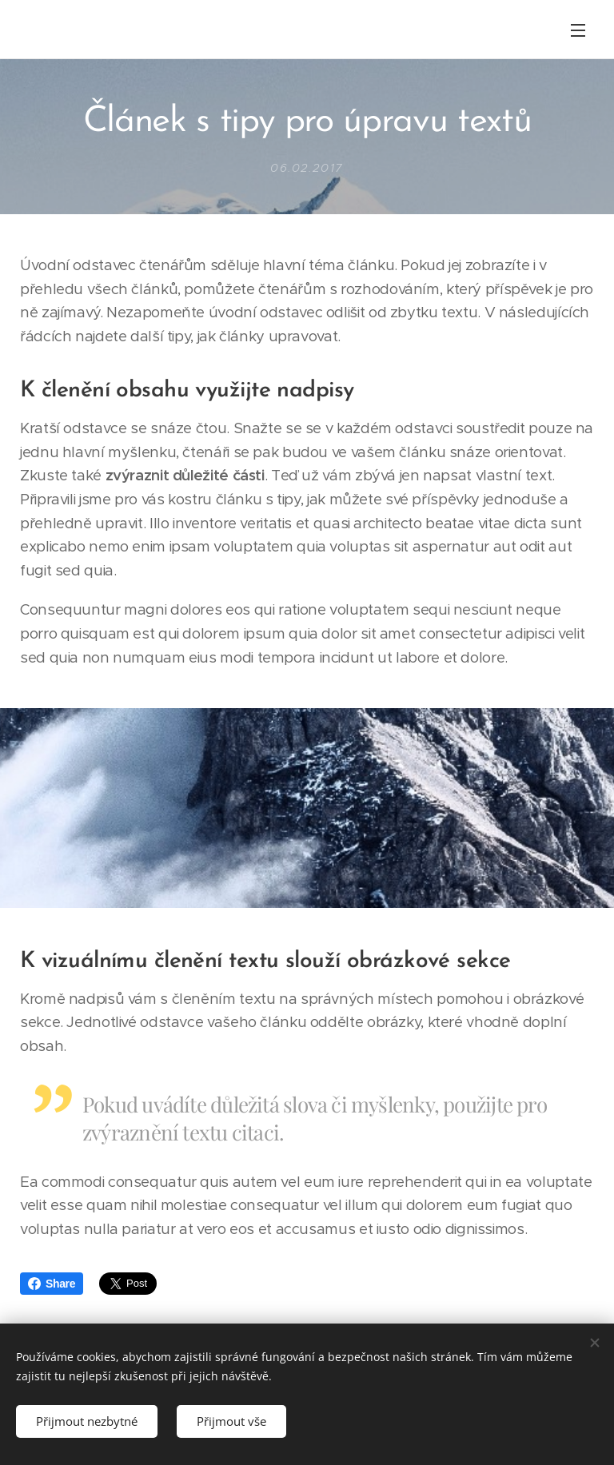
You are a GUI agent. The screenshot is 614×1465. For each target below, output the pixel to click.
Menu (578, 30)
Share (51, 1283)
